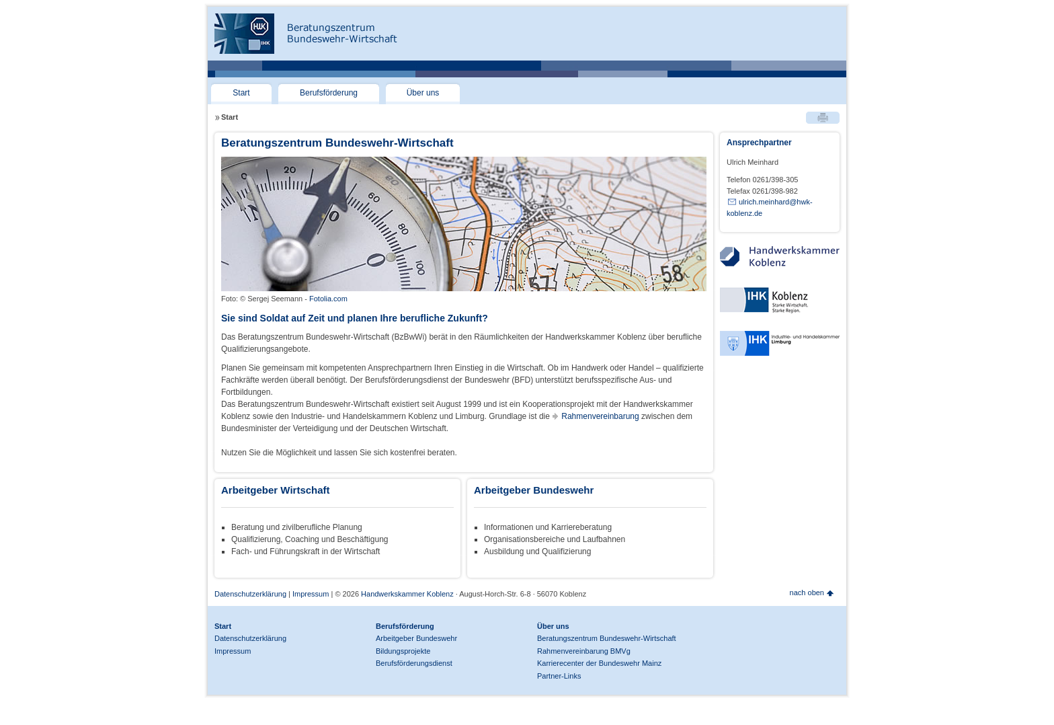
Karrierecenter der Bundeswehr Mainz (599, 663)
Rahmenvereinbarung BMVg (584, 651)
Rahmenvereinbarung (600, 416)
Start (241, 93)
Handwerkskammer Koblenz (406, 594)
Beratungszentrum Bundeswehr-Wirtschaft (606, 638)
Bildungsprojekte (403, 651)
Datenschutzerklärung (250, 594)
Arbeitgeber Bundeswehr (416, 638)
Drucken (823, 118)
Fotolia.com (328, 299)
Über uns (423, 93)
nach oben (807, 592)
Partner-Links (559, 676)
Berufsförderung (329, 93)
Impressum (310, 594)
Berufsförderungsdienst (414, 663)
